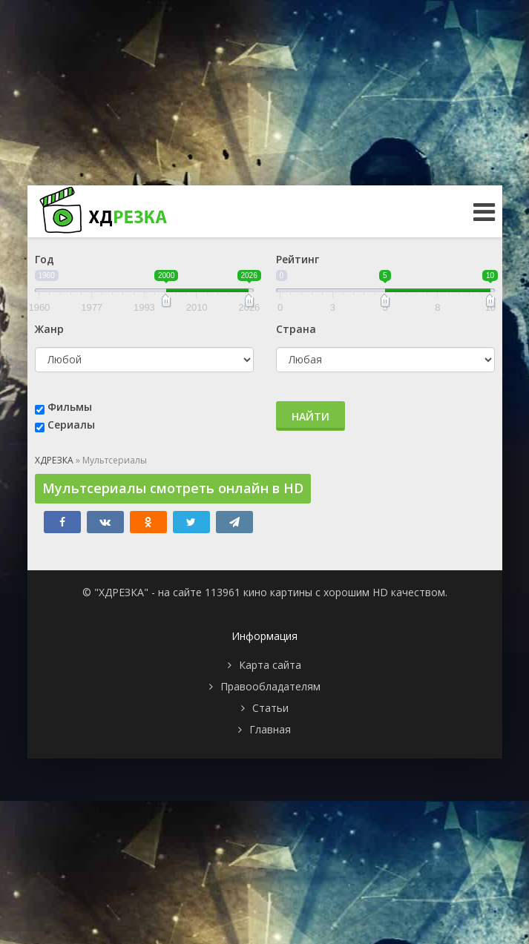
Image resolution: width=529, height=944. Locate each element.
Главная (270, 729)
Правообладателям (270, 686)
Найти (310, 416)
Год (44, 259)
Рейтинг (297, 259)
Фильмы (69, 407)
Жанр (49, 329)
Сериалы (71, 424)
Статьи (270, 708)
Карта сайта (270, 665)
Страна (296, 329)
